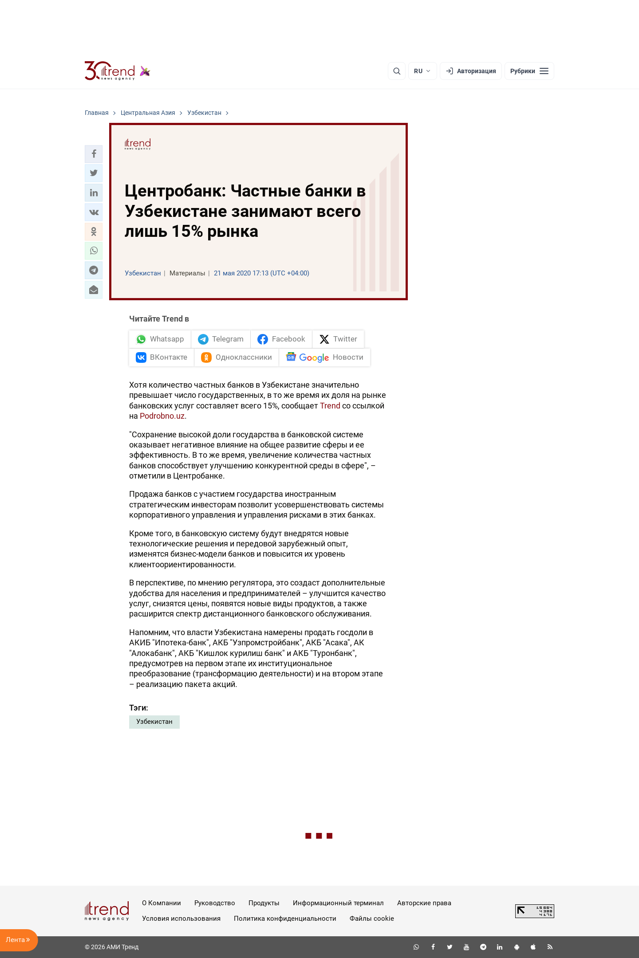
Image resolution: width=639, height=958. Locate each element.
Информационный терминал (338, 903)
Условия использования (181, 919)
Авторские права (424, 903)
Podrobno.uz (162, 415)
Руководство (214, 903)
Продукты (264, 903)
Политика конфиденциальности (285, 919)
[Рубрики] (529, 71)
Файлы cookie (372, 919)
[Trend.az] (117, 71)
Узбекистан (154, 722)
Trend (330, 405)
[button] (93, 154)
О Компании (161, 903)
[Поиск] (397, 71)
